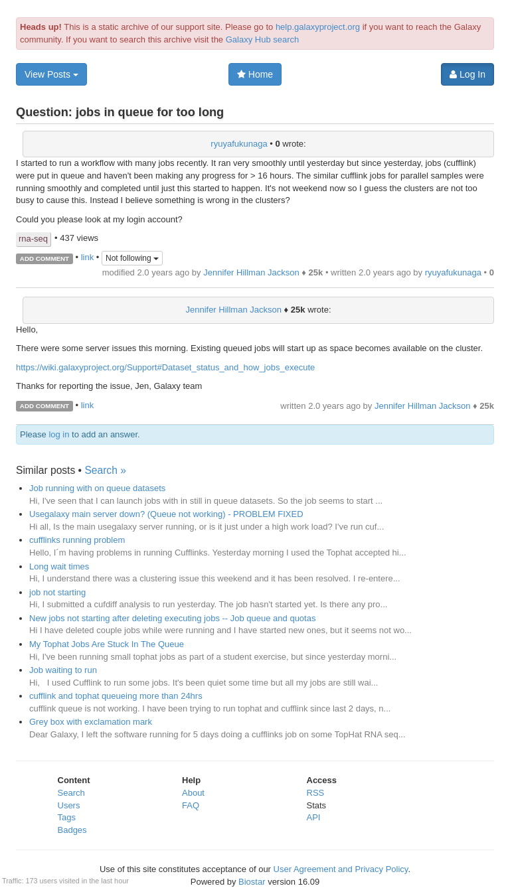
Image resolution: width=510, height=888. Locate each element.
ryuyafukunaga (239, 144)
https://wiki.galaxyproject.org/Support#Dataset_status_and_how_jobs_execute (165, 367)
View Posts (51, 74)
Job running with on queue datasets (97, 488)
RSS (316, 793)
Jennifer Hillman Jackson (251, 272)
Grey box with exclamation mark (90, 722)
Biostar (251, 882)
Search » (105, 470)
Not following (132, 258)
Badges (72, 830)
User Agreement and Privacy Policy (341, 869)
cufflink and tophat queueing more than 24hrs (116, 696)
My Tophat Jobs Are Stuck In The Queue (106, 644)
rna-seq (33, 239)
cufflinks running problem (77, 540)
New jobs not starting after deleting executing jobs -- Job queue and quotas (172, 618)
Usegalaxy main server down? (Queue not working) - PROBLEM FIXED (166, 514)
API (314, 817)
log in (58, 434)
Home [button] (255, 74)
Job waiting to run (63, 670)
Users (69, 805)
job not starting (57, 592)
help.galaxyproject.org (318, 27)
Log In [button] (467, 74)
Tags (67, 817)
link (87, 258)
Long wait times (59, 566)
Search (71, 793)
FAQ (190, 805)
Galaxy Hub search (262, 39)
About (193, 793)
